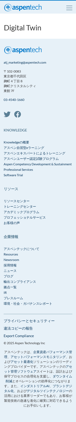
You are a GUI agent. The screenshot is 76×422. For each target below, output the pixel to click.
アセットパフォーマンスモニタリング (38, 357)
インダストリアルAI (34, 386)
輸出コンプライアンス (20, 281)
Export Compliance (19, 335)
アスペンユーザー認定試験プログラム (31, 158)
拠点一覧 (10, 287)
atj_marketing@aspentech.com (25, 62)
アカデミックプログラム (21, 212)
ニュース (10, 270)
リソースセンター (17, 201)
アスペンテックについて (21, 249)
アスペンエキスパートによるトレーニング (34, 153)
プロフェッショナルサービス (25, 217)
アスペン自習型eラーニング (24, 148)
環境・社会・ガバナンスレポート (28, 303)
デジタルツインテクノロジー (48, 391)
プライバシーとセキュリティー (29, 320)
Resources (11, 254)
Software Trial (13, 175)
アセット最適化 (22, 361)
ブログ (8, 276)
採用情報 (10, 265)
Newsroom (11, 260)
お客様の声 (12, 223)
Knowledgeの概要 (16, 142)
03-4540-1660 (14, 99)
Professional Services (18, 169)
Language (59, 7)
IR (5, 292)
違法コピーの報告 (18, 328)
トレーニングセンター (20, 206)
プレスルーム (13, 298)
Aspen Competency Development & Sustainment (38, 164)
